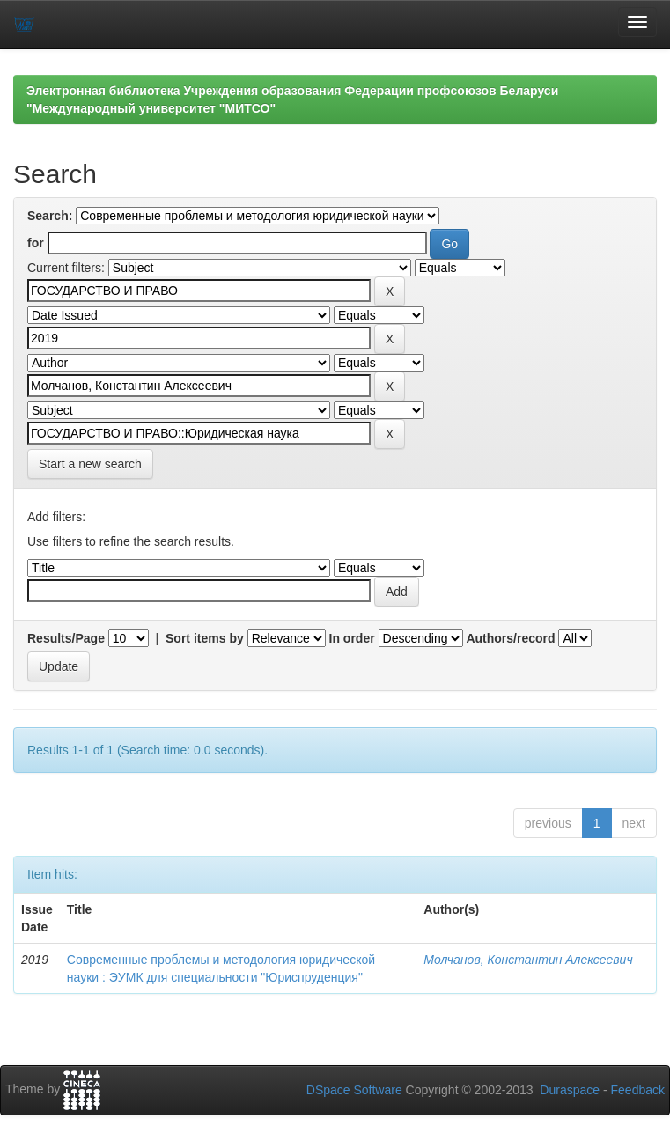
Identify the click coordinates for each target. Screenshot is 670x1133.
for (35, 243)
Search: (49, 216)
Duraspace (570, 1090)
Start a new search (90, 464)
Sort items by (205, 638)
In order (352, 638)
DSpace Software (354, 1090)
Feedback (638, 1090)
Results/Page (66, 638)
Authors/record (510, 638)
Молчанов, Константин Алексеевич (527, 960)
